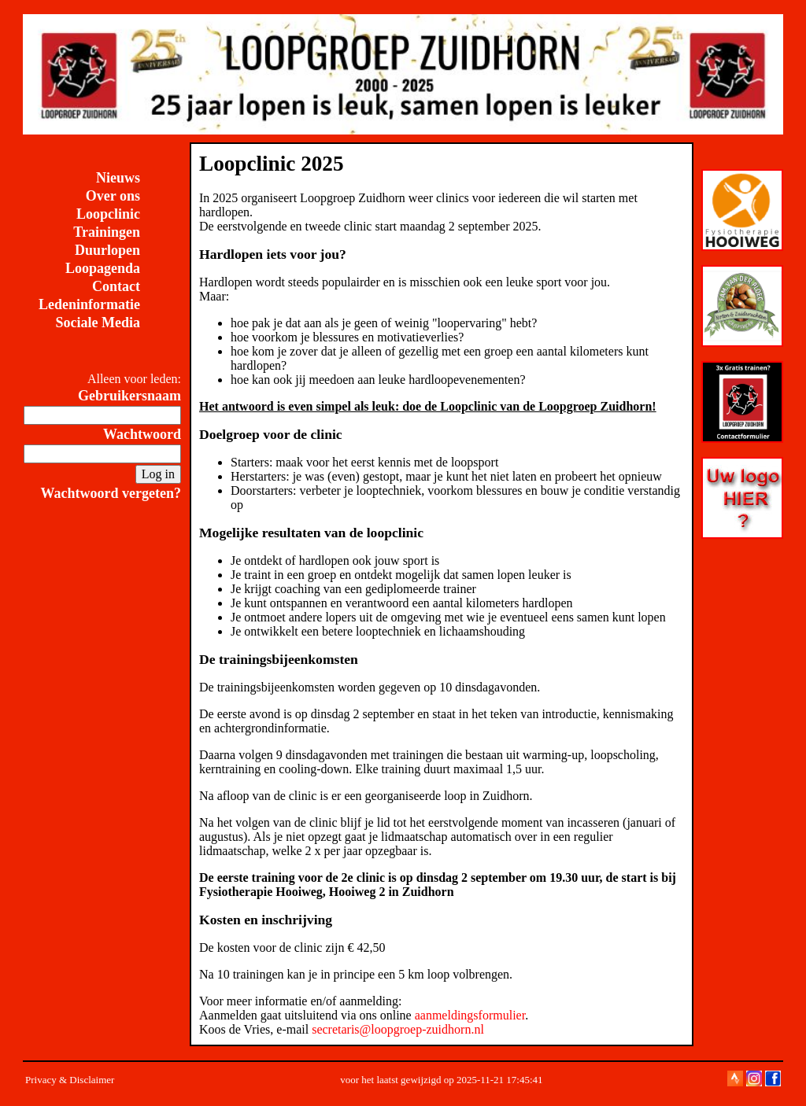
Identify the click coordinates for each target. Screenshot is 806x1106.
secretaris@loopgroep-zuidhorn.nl (398, 1029)
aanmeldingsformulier (470, 1015)
